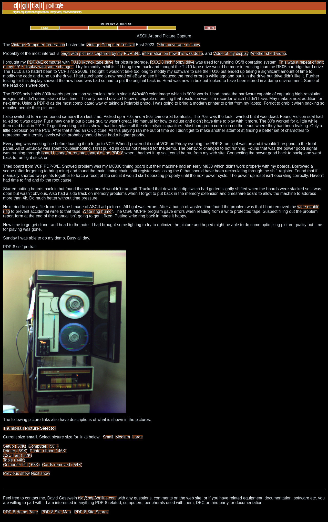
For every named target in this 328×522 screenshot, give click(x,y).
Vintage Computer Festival (110, 45)
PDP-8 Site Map (56, 512)
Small (108, 437)
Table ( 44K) (14, 460)
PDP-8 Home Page (20, 512)
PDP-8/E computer (44, 62)
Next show (40, 473)
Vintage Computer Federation (38, 45)
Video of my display (230, 53)
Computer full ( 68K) (21, 465)
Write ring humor (97, 211)
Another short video (268, 53)
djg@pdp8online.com (97, 498)
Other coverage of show (178, 45)
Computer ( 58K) (43, 446)
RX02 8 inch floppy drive (172, 62)
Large (137, 437)
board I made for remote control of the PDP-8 (82, 153)
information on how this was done (172, 53)
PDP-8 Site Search (91, 512)
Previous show (16, 473)
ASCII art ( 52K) (17, 455)
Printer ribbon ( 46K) (48, 451)
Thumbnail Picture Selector (29, 428)
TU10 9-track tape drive (92, 62)
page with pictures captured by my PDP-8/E (100, 53)
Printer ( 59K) (15, 451)
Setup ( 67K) (14, 446)
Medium (122, 437)
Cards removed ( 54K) (62, 465)
